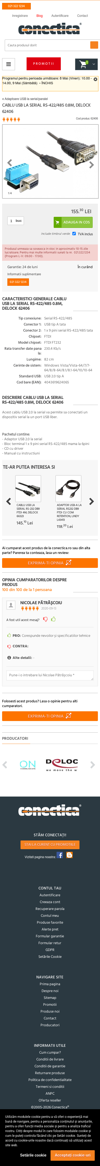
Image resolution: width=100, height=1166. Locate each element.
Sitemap (50, 998)
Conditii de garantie (49, 1066)
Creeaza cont (50, 902)
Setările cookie (33, 1155)
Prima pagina (50, 984)
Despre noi (50, 991)
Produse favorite (50, 923)
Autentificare (49, 895)
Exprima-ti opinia (45, 563)
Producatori (50, 1025)
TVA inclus (85, 234)
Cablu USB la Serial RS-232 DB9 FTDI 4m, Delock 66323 (28, 510)
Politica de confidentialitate (50, 1080)
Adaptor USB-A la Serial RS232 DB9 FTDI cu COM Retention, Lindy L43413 (69, 512)
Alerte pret (50, 930)
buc (19, 221)
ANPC (50, 1094)
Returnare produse (50, 1073)
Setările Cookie (50, 957)
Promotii (43, 64)
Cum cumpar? (50, 1053)
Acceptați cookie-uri (73, 1155)
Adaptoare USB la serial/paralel (25, 99)
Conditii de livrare (50, 1060)
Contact (50, 1018)
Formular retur (49, 943)
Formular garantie (50, 936)
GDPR (50, 950)
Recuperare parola (50, 909)
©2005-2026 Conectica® (50, 1107)
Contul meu (50, 916)
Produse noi (50, 1012)
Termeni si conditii (50, 1087)
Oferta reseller (50, 1101)
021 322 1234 (16, 6)
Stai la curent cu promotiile (50, 845)
